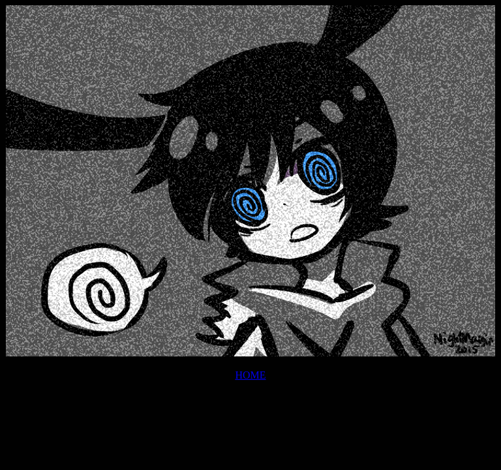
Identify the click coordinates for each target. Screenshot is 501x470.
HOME (250, 375)
